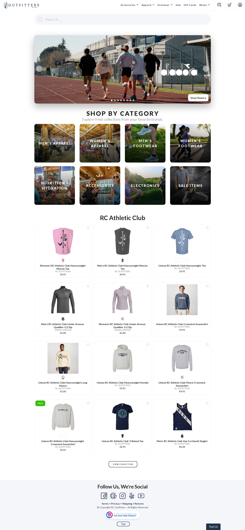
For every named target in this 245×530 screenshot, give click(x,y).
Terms (105, 503)
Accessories (128, 4)
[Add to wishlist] (88, 227)
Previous (39, 69)
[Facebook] (104, 496)
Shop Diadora (198, 97)
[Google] (113, 496)
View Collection (123, 464)
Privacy (115, 503)
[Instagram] (122, 496)
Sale (178, 4)
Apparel (146, 4)
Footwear (163, 4)
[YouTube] (141, 496)
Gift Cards (190, 4)
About (203, 4)
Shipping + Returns (133, 503)
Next (206, 69)
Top (123, 524)
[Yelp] (132, 496)
